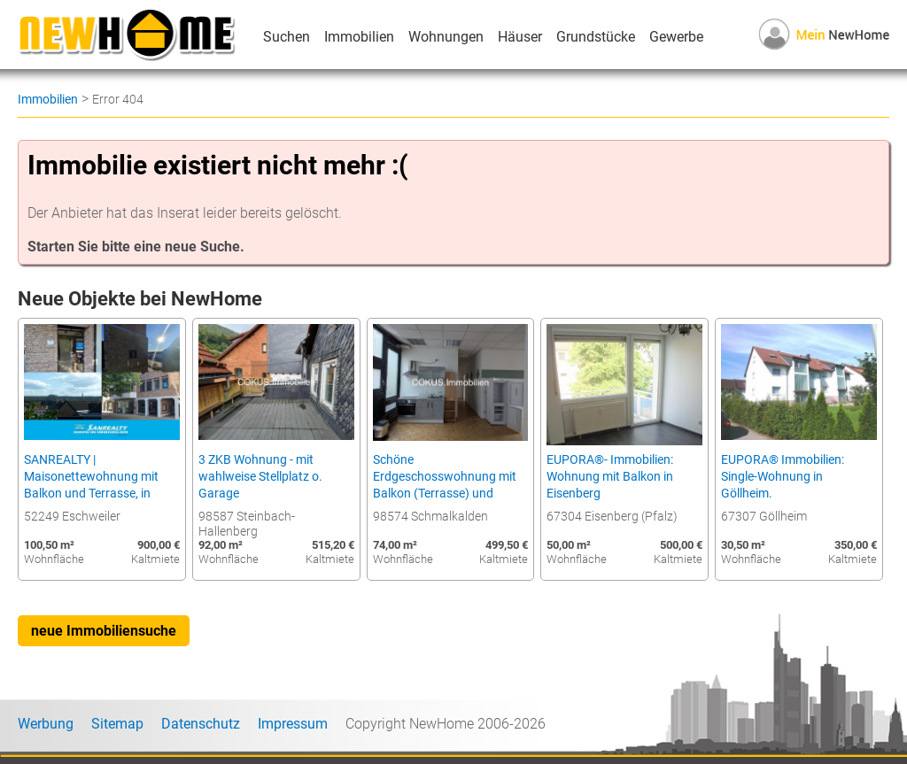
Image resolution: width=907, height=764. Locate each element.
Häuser (520, 36)
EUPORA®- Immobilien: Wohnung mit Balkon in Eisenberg (610, 476)
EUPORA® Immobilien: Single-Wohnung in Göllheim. (782, 476)
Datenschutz (200, 723)
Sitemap (117, 723)
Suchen (286, 36)
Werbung (46, 723)
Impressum (293, 723)
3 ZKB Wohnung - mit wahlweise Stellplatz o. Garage (260, 476)
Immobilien (359, 36)
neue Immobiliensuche (103, 630)
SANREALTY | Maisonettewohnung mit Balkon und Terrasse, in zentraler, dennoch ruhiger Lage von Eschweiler (95, 493)
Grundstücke (595, 36)
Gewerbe (676, 36)
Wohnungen (446, 36)
